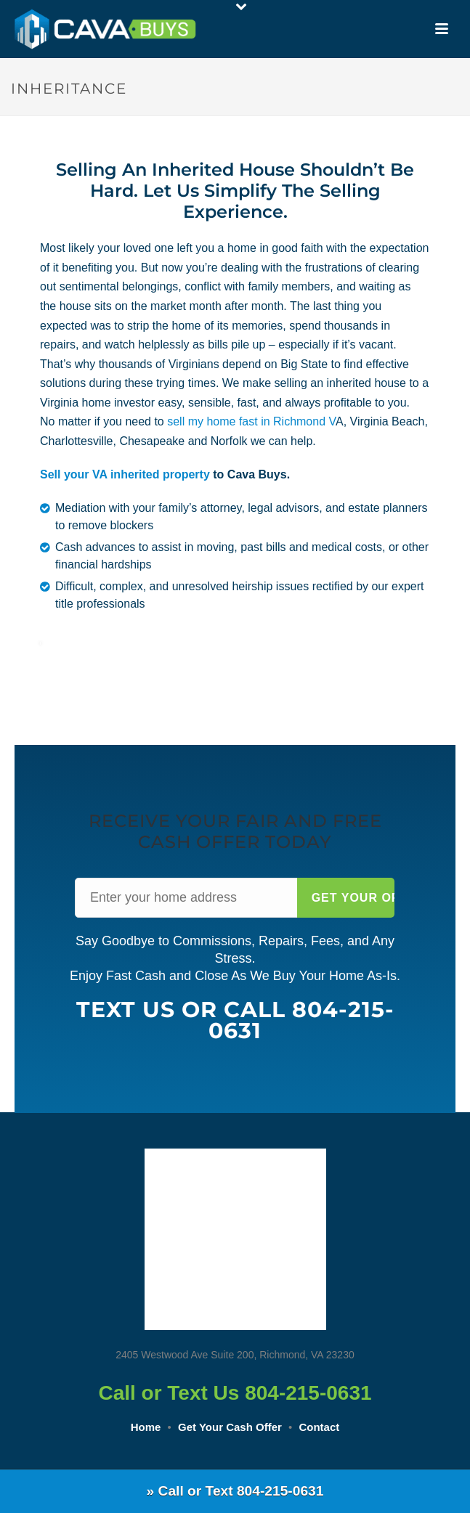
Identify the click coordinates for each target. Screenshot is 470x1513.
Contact (319, 1427)
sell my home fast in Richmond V (251, 421)
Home (146, 1427)
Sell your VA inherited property (125, 474)
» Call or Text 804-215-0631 (235, 1490)
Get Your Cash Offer (230, 1427)
